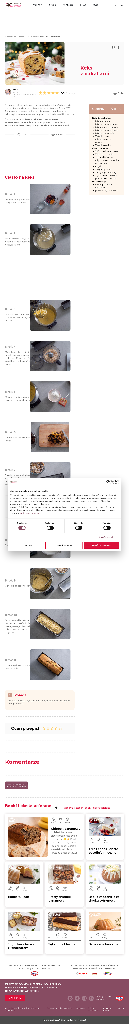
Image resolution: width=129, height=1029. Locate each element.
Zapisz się (15, 1002)
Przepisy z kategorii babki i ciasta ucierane (82, 812)
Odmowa (28, 545)
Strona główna (10, 37)
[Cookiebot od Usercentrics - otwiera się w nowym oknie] (108, 482)
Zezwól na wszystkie (101, 545)
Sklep (95, 5)
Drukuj (119, 93)
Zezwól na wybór (64, 545)
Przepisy (37, 5)
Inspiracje (67, 5)
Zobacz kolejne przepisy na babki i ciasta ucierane (17, 790)
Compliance (81, 1013)
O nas (83, 5)
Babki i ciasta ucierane (35, 37)
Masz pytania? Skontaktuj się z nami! (64, 1024)
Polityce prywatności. (30, 513)
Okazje (52, 5)
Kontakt (121, 1013)
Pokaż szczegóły (107, 537)
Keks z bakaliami (53, 37)
